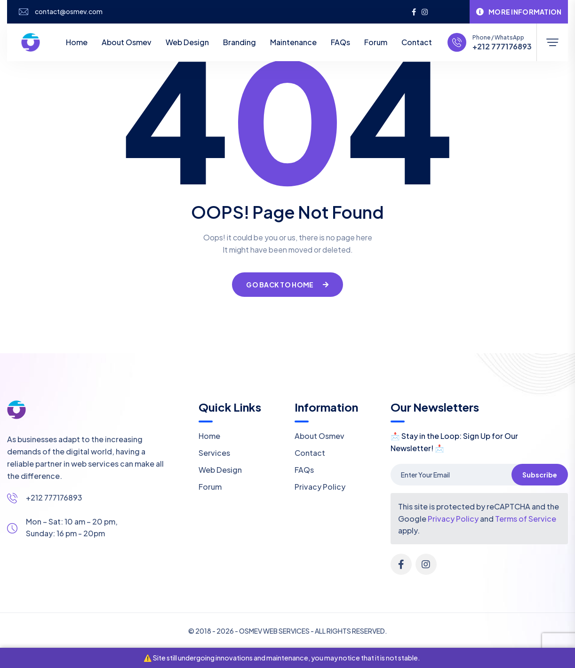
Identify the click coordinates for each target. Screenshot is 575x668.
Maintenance (293, 42)
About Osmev (127, 42)
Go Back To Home (287, 284)
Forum (375, 42)
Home (77, 42)
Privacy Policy (320, 487)
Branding (239, 42)
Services (214, 453)
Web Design (187, 42)
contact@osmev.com (69, 12)
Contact (416, 42)
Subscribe (539, 474)
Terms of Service (525, 519)
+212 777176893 (502, 46)
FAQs (340, 42)
